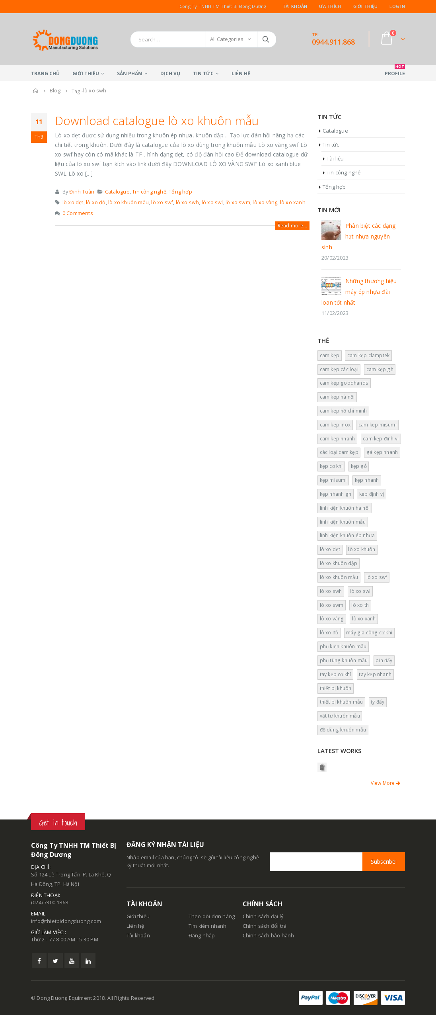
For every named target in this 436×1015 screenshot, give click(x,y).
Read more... (292, 225)
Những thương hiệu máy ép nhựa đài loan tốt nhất (359, 291)
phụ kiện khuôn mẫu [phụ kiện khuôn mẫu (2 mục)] (343, 646)
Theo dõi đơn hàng (212, 916)
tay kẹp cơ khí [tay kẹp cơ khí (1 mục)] (335, 674)
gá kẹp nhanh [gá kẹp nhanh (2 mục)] (382, 452)
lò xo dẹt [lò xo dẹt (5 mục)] (330, 549)
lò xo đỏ (96, 202)
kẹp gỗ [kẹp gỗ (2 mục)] (359, 466)
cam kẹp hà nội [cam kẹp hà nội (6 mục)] (337, 396)
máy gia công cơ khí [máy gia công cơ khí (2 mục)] (369, 632)
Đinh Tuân (81, 191)
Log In (397, 6)
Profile (395, 71)
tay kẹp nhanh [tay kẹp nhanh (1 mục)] (375, 674)
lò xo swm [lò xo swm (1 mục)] (332, 605)
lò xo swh (187, 202)
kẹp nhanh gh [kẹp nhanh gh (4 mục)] (335, 494)
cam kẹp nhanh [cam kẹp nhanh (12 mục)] (337, 438)
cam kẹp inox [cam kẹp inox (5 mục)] (335, 424)
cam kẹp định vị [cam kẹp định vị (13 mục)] (381, 438)
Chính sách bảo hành (268, 935)
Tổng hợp (180, 191)
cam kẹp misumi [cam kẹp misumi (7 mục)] (377, 424)
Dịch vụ (170, 73)
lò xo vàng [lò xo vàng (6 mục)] (332, 618)
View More (385, 783)
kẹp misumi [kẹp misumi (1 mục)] (333, 480)
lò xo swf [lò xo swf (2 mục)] (376, 577)
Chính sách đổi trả (265, 926)
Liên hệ (241, 73)
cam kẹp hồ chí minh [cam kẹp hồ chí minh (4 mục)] (343, 410)
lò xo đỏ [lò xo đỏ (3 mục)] (329, 632)
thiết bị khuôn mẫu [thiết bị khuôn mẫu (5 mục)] (341, 701)
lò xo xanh (293, 202)
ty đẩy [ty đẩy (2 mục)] (377, 701)
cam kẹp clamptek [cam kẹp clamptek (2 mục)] (368, 355)
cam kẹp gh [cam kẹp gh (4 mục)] (379, 369)
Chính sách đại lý (263, 916)
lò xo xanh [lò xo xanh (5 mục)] (364, 618)
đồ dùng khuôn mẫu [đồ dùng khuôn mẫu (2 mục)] (343, 729)
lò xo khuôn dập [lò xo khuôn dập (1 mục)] (339, 563)
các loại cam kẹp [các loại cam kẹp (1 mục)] (339, 452)
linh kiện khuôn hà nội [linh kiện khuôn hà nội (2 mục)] (345, 508)
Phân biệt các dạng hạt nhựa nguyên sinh (358, 236)
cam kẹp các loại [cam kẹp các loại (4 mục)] (339, 369)
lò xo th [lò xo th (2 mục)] (360, 605)
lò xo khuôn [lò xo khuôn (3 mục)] (361, 549)
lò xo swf (162, 202)
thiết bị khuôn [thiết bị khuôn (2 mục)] (336, 688)
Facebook (39, 960)
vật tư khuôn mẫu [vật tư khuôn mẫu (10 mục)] (340, 715)
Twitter (55, 960)
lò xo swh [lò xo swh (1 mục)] (331, 591)
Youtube (71, 960)
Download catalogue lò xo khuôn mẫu (157, 120)
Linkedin (88, 960)
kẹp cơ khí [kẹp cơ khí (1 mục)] (331, 466)
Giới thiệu (365, 6)
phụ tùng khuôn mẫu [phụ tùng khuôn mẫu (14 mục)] (344, 660)
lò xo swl (212, 202)
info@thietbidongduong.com (66, 921)
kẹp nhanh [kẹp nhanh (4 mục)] (367, 480)
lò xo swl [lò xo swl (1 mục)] (360, 591)
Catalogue (117, 191)
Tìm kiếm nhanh (208, 926)
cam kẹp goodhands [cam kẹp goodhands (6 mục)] (344, 382)
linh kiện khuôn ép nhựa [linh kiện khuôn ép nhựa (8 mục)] (347, 535)
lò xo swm (238, 202)
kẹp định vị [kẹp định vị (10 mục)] (371, 494)
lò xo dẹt (73, 202)
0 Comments (77, 213)
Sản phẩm (129, 73)
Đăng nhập (202, 935)
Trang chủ (45, 73)
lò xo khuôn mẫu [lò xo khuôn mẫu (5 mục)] (339, 577)
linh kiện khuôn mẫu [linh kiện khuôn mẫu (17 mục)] (343, 521)
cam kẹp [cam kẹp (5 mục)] (329, 355)
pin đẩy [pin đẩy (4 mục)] (384, 660)
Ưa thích (330, 6)
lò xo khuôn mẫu (128, 202)
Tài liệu (335, 158)
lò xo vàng (265, 202)
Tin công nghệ (149, 191)
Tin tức (203, 73)
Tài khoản (294, 6)
